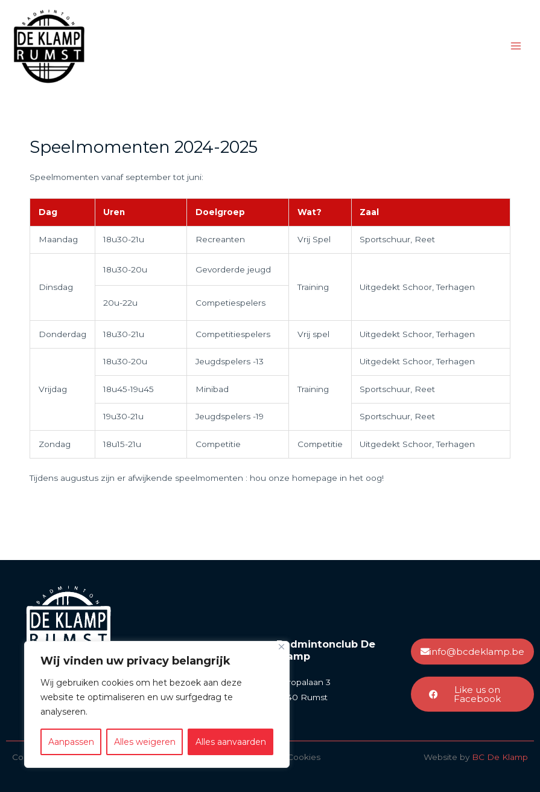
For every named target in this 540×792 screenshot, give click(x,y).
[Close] (281, 646)
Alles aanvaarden (230, 741)
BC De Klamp (500, 757)
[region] (157, 704)
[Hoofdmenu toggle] (516, 46)
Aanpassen (71, 741)
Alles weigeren (145, 741)
